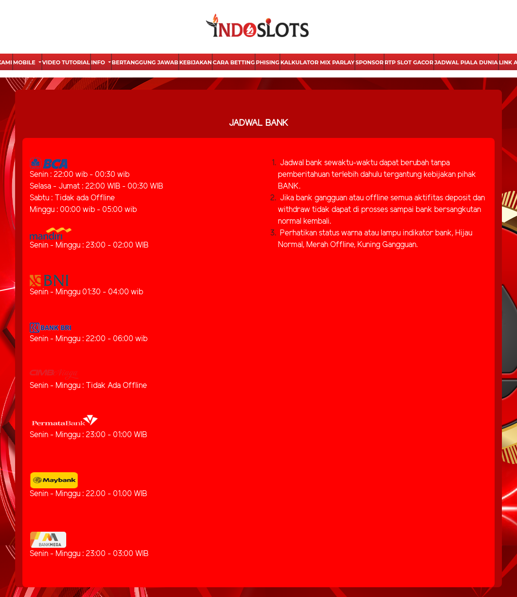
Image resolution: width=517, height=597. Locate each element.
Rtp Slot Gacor (409, 62)
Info (99, 62)
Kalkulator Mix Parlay (317, 62)
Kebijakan (195, 62)
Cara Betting (234, 62)
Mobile (25, 62)
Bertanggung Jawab (145, 62)
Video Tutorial (66, 62)
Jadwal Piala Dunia (466, 62)
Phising (267, 62)
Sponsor (369, 62)
